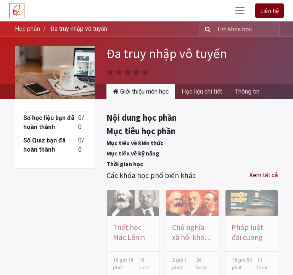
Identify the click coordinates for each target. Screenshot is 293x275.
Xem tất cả (263, 175)
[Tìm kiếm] (206, 29)
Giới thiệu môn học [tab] (141, 91)
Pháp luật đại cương (247, 232)
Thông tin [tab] (247, 91)
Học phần (27, 28)
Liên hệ (269, 11)
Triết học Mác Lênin (129, 232)
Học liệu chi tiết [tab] (202, 91)
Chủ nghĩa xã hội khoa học (190, 232)
